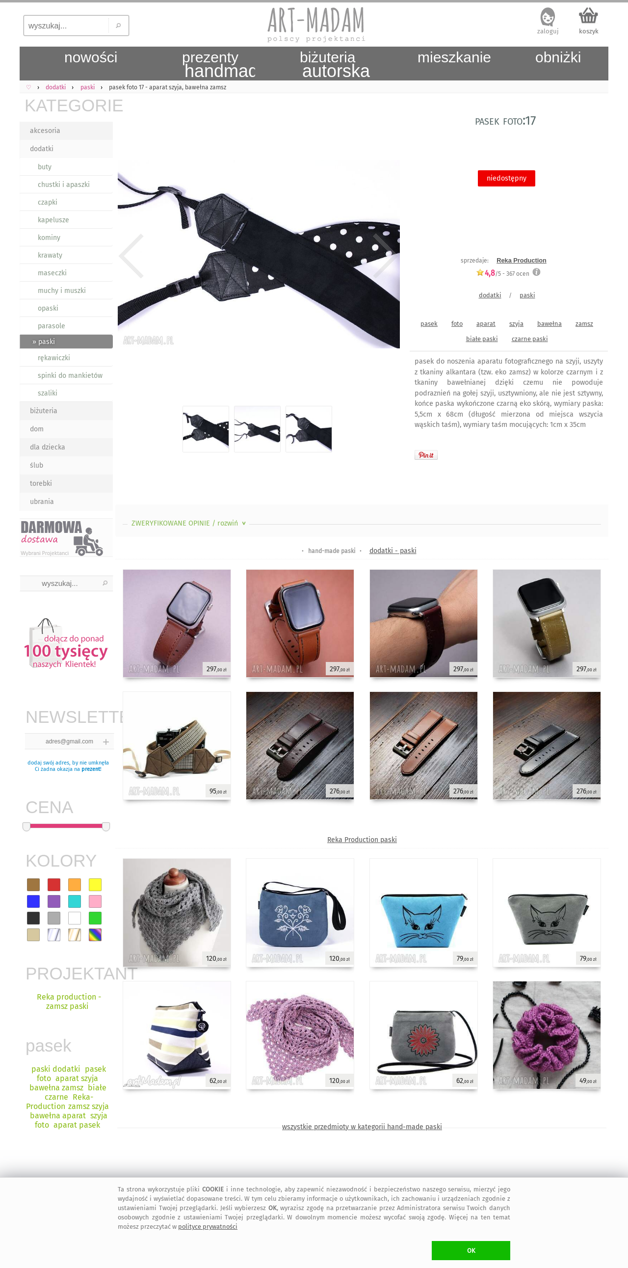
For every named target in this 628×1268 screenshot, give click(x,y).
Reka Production (522, 260)
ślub (36, 465)
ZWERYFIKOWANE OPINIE (189, 523)
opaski (48, 308)
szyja (516, 323)
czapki (47, 202)
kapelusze (53, 220)
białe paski (482, 339)
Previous (131, 256)
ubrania (42, 502)
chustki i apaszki (64, 185)
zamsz (584, 323)
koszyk (589, 31)
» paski (43, 342)
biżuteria (43, 411)
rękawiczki (54, 358)
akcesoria (45, 131)
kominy (49, 238)
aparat (486, 323)
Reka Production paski (362, 840)
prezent (90, 769)
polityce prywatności (207, 1226)
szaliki (47, 393)
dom (37, 429)
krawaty (50, 255)
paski (527, 295)
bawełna (549, 323)
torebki (41, 483)
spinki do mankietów (70, 375)
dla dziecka (47, 447)
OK (471, 1250)
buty (45, 167)
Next (384, 256)
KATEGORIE (69, 105)
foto (457, 323)
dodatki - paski (393, 551)
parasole (51, 326)
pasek (429, 323)
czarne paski (530, 339)
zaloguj (548, 31)
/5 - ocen (502, 273)
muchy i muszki (62, 291)
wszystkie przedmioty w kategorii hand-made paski (362, 1127)
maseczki (52, 273)
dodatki (41, 149)
